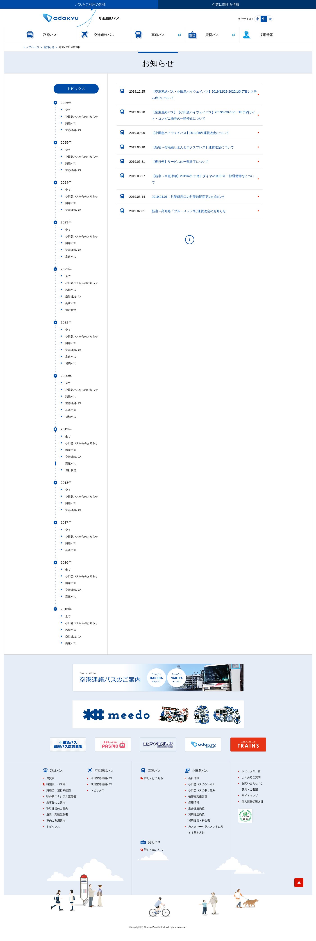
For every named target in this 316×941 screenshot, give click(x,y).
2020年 (66, 376)
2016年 (66, 562)
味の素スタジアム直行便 (61, 796)
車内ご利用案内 (55, 820)
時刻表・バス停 (55, 784)
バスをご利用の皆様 (90, 4)
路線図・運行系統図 (58, 790)
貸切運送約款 (196, 814)
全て (68, 109)
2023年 (66, 222)
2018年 (66, 482)
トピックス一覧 (251, 771)
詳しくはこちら (153, 778)
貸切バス (212, 35)
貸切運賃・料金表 (199, 820)
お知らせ (48, 47)
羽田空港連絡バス (101, 778)
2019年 (66, 429)
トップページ (31, 47)
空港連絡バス (104, 35)
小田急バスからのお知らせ (81, 116)
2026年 (66, 103)
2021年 (66, 322)
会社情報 (193, 778)
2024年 (66, 182)
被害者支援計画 (197, 796)
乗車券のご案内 (55, 802)
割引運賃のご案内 (57, 808)
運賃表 (50, 778)
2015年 (66, 609)
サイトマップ (250, 795)
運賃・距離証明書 (57, 814)
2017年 (66, 522)
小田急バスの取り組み (201, 790)
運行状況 (70, 310)
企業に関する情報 (225, 4)
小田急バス (200, 770)
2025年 (66, 142)
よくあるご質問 (251, 777)
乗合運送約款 (196, 808)
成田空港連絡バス (101, 784)
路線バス (50, 35)
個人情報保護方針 (252, 801)
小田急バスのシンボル (201, 784)
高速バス (158, 35)
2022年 (66, 269)
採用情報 (266, 35)
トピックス (53, 826)
